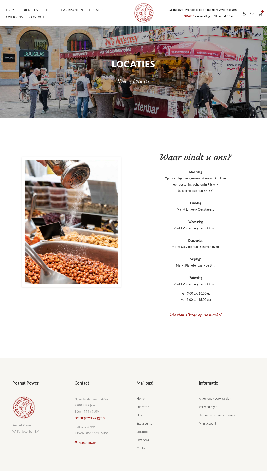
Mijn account (207, 423)
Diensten (30, 10)
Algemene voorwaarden (215, 398)
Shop (48, 10)
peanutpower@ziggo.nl (90, 418)
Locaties (96, 10)
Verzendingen (208, 407)
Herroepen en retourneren (217, 415)
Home (11, 10)
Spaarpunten (71, 10)
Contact (36, 17)
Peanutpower (85, 442)
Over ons (14, 17)
